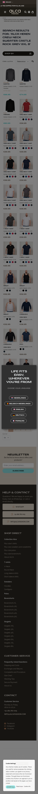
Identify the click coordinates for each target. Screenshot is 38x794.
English (8, 2)
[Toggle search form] (25, 12)
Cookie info (27, 786)
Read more (19, 786)
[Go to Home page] (15, 12)
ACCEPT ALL (10, 787)
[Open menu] (5, 12)
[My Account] (29, 12)
